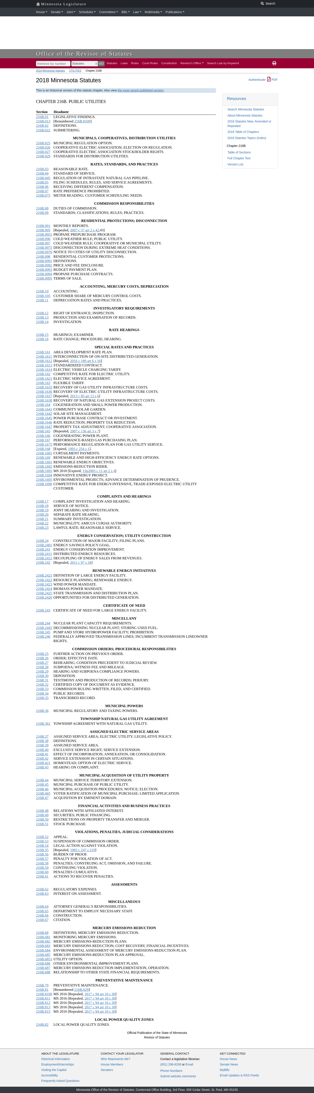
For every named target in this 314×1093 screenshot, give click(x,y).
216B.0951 (44, 234)
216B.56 (42, 854)
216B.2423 (44, 584)
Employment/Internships (57, 1064)
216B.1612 (44, 361)
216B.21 (42, 519)
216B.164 (43, 405)
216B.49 (42, 815)
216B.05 (42, 182)
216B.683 (43, 946)
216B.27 (42, 663)
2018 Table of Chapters (243, 132)
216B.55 (42, 850)
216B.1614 (44, 370)
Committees (107, 12)
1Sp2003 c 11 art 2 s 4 (98, 471)
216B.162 (43, 374)
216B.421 (43, 763)
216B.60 (42, 872)
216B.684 (43, 950)
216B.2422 (44, 580)
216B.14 (42, 322)
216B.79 (42, 985)
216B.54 (42, 846)
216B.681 (43, 937)
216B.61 (42, 876)
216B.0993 (44, 270)
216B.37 (42, 736)
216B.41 (42, 754)
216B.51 (42, 824)
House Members (112, 1064)
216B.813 (43, 1007)
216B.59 (42, 868)
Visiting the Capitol (54, 1070)
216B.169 (43, 457)
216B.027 (43, 152)
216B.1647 (44, 427)
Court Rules (150, 63)
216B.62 (42, 889)
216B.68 (42, 933)
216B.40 (42, 750)
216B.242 (43, 562)
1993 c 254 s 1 (78, 449)
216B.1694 (44, 475)
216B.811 (43, 998)
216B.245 (43, 632)
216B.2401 (44, 545)
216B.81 (42, 990)
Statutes (111, 63)
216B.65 (42, 911)
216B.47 (42, 798)
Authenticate (256, 79)
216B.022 (43, 130)
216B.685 (43, 955)
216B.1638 (44, 400)
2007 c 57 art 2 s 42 (84, 230)
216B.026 (43, 147)
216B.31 (42, 680)
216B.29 (42, 671)
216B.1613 (44, 365)
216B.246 (43, 636)
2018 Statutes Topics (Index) (246, 138)
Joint (70, 12)
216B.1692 (44, 466)
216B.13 (42, 317)
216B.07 (42, 191)
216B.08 (42, 208)
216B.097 (43, 243)
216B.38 (42, 741)
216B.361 (43, 724)
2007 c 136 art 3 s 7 (84, 431)
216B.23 (42, 528)
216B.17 (42, 501)
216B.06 (42, 187)
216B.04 (42, 173)
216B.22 (42, 523)
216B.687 (43, 968)
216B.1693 (44, 471)
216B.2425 (44, 593)
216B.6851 (44, 959)
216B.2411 (44, 554)
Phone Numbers (171, 1070)
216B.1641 (44, 409)
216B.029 (43, 156)
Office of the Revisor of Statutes (84, 53)
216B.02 (42, 126)
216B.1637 (44, 396)
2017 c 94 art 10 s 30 (100, 994)
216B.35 (42, 698)
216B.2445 (44, 628)
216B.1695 (44, 480)
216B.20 (42, 514)
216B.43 (42, 767)
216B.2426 (44, 597)
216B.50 (42, 819)
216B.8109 (82, 121)
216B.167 (43, 440)
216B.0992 (44, 265)
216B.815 (43, 1011)
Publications (174, 12)
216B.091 (43, 226)
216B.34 (42, 693)
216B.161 (43, 352)
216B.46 (42, 789)
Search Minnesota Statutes (245, 109)
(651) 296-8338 (170, 1064)
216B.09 (42, 213)
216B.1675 (44, 444)
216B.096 (43, 239)
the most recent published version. (141, 90)
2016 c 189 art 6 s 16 (85, 361)
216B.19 (42, 510)
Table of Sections (239, 152)
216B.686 (43, 963)
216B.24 (42, 541)
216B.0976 (44, 252)
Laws (124, 63)
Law (136, 12)
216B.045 (43, 178)
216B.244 (43, 623)
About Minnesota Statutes (244, 115)
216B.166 (43, 436)
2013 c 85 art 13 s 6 (84, 396)
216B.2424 (44, 589)
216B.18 (42, 506)
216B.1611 (44, 356)
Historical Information (55, 1059)
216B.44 (42, 780)
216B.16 (42, 339)
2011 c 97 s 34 (80, 562)
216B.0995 (44, 278)
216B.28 (42, 667)
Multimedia (152, 12)
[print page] (274, 63)
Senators (107, 1070)
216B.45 (42, 784)
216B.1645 (44, 418)
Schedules (86, 12)
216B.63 (42, 894)
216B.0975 (44, 248)
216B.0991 (44, 261)
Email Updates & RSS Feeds (239, 1075)
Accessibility (49, 1075)
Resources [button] (236, 98)
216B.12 (42, 313)
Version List (235, 164)
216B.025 (43, 143)
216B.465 (43, 793)
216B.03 (42, 169)
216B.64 (42, 906)
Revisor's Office (191, 63)
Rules (135, 63)
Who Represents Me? (115, 1059)
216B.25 (42, 654)
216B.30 (42, 676)
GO (101, 63)
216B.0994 (44, 274)
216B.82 (42, 1025)
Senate (55, 12)
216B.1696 (44, 484)
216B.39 (42, 745)
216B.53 (42, 841)
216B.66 (42, 915)
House (40, 12)
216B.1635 (44, 387)
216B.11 (42, 300)
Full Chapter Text (239, 158)
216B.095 (43, 230)
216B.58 (42, 863)
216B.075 (43, 195)
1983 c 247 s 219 (82, 850)
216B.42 (42, 758)
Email (189, 1064)
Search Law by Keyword (223, 63)
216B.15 (42, 335)
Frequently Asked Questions (60, 1081)
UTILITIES (75, 70)
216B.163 (43, 383)
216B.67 (42, 920)
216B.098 (43, 256)
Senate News (229, 1064)
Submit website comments (178, 1076)
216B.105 (43, 296)
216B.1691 (44, 462)
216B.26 (42, 658)
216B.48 (42, 811)
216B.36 (42, 711)
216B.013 (43, 121)
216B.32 (42, 684)
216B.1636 (44, 392)
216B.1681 (44, 453)
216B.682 (43, 941)
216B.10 (42, 291)
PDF (272, 79)
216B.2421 (44, 575)
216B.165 (43, 431)
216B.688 (43, 972)
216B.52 (42, 837)
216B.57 (42, 859)
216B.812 (43, 1003)
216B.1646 (44, 422)
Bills (124, 12)
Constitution (169, 63)
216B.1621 (44, 378)
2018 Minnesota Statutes (50, 70)
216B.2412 (44, 558)
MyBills (224, 1070)
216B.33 (42, 689)
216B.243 (43, 610)
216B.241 (43, 549)
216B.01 (42, 117)
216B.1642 (44, 414)
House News (228, 1059)
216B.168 (43, 449)
